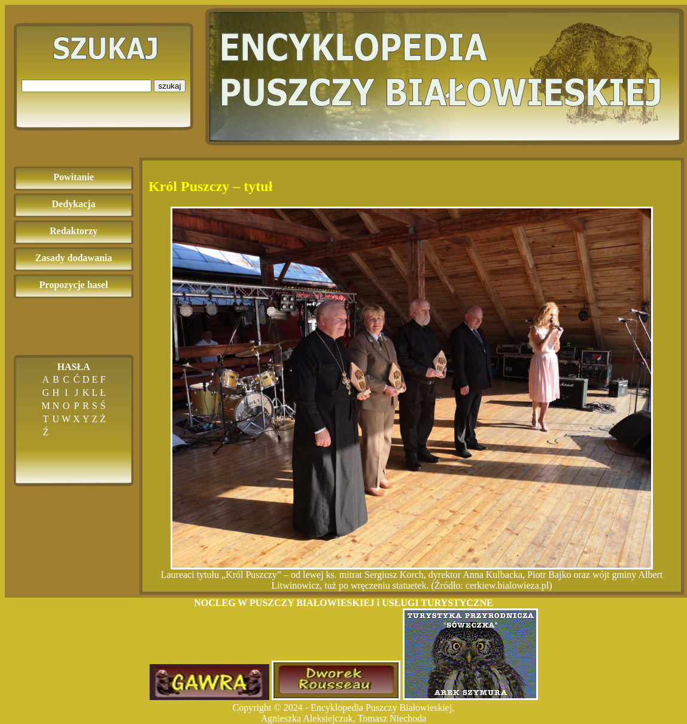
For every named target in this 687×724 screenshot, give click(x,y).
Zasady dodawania (74, 258)
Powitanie (73, 177)
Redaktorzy (74, 231)
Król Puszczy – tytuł (210, 186)
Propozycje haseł (73, 285)
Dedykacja (74, 204)
